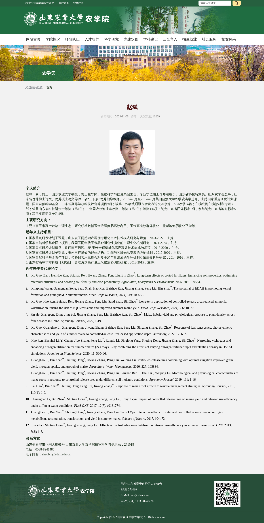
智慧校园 (78, 3)
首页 (49, 87)
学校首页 (64, 3)
